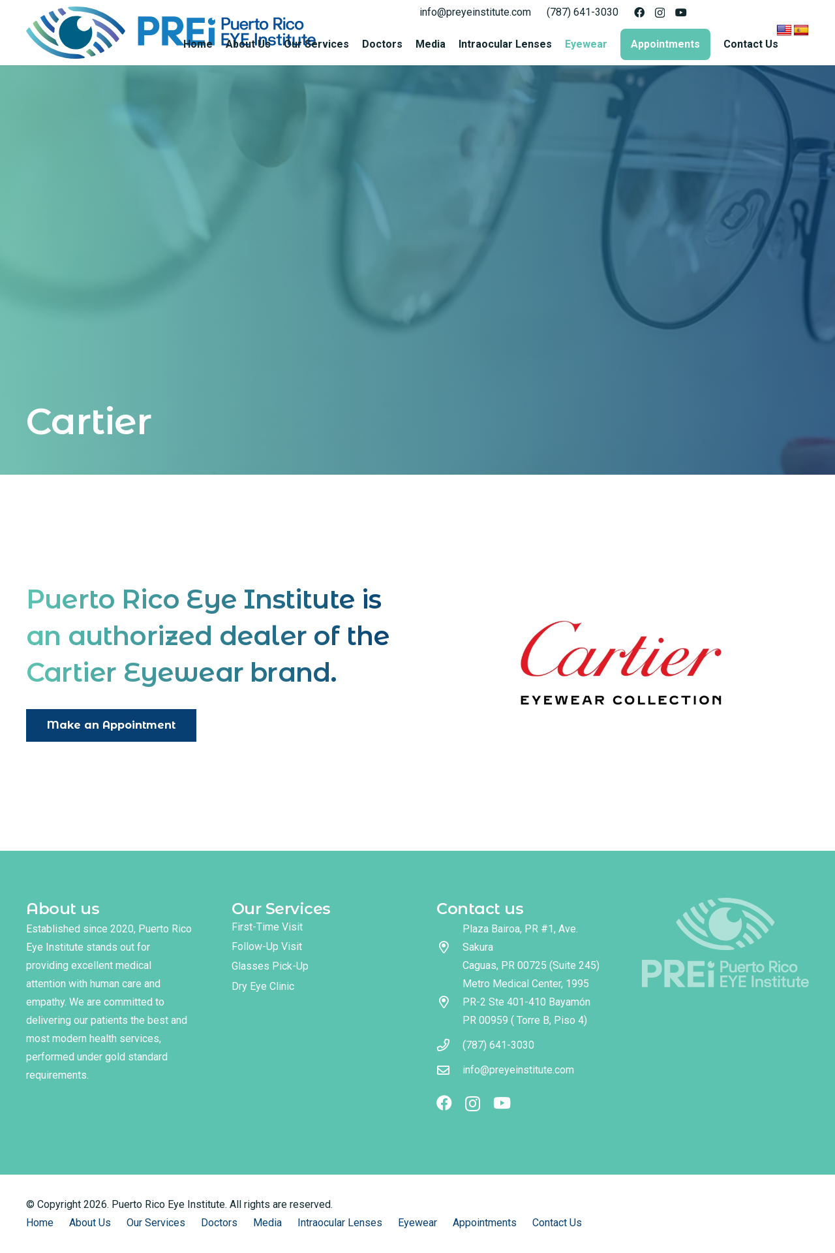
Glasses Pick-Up (270, 966)
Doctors (219, 1222)
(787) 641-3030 (498, 1045)
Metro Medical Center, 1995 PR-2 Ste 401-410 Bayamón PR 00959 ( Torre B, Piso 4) (526, 1001)
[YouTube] (681, 12)
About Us (90, 1222)
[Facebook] (639, 12)
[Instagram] (660, 13)
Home (39, 1222)
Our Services (156, 1222)
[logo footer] (726, 942)
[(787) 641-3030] (449, 1045)
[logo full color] (171, 33)
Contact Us (557, 1222)
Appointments (485, 1222)
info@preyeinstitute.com (518, 1070)
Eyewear (417, 1222)
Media (267, 1222)
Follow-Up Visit (267, 946)
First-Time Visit (267, 927)
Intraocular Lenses (339, 1222)
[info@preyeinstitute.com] (449, 1070)
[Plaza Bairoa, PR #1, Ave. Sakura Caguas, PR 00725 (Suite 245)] (449, 947)
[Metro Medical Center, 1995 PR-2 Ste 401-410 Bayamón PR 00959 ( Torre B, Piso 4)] (449, 1002)
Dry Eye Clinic (263, 986)
